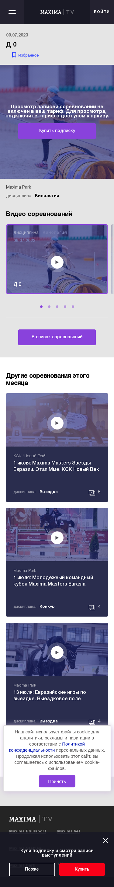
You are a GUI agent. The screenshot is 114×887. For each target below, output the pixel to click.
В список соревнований (57, 337)
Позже (32, 869)
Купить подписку (57, 131)
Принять (57, 781)
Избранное (28, 55)
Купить (82, 869)
